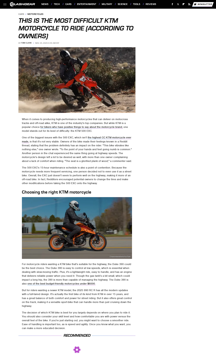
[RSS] (189, 4)
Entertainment (86, 4)
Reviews (151, 4)
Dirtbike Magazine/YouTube (124, 111)
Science (123, 4)
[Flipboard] (184, 4)
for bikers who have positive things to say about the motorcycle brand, (81, 127)
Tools (136, 4)
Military (107, 4)
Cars (68, 4)
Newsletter (202, 4)
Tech (57, 4)
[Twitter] (178, 4)
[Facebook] (172, 4)
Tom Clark (26, 43)
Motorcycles (35, 14)
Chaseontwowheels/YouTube (120, 257)
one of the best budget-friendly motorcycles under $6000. (61, 283)
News (44, 4)
